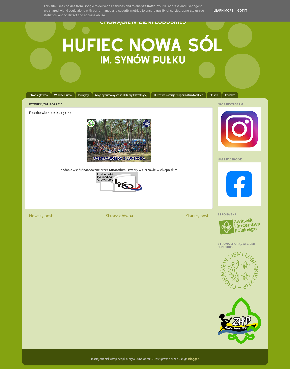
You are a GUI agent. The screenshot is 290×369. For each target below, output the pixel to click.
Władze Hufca (63, 95)
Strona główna (39, 95)
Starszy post (197, 215)
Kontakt (230, 95)
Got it (242, 10)
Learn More (223, 10)
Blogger (193, 359)
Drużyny (83, 95)
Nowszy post (41, 215)
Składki (214, 95)
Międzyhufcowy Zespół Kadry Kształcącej (121, 95)
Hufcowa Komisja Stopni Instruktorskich (178, 95)
